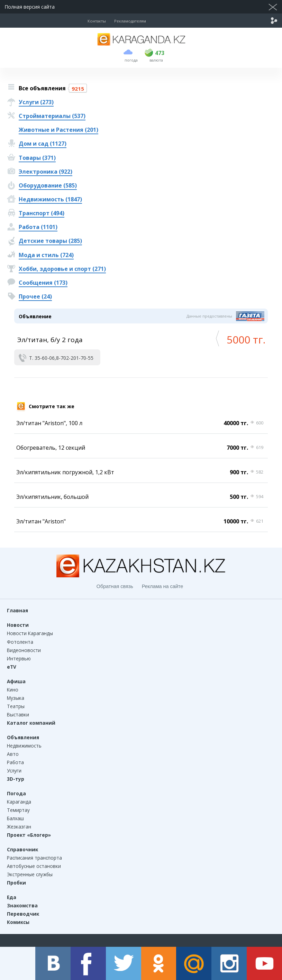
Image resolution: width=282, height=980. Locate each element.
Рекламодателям (130, 21)
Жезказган (19, 826)
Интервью (19, 658)
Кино (12, 689)
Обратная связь (115, 586)
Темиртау (18, 810)
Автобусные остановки (34, 866)
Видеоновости (24, 650)
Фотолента (20, 642)
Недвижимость (24, 745)
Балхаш (15, 818)
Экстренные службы (30, 874)
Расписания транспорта (34, 857)
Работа (15, 762)
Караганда (19, 801)
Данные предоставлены (209, 316)
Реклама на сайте (162, 586)
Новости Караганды (30, 633)
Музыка (15, 698)
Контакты (97, 21)
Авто (13, 754)
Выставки (18, 714)
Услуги (14, 770)
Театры (16, 706)
